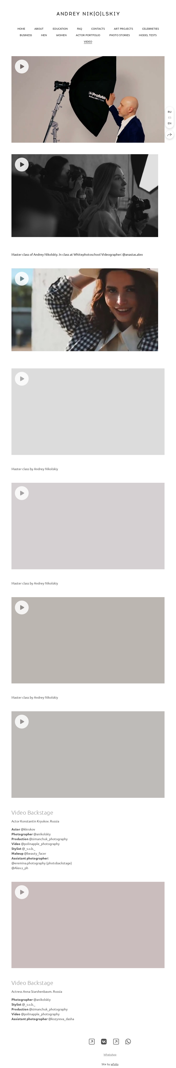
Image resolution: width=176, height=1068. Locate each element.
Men (44, 35)
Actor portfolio (88, 35)
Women (61, 35)
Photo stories (119, 35)
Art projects (123, 28)
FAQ (79, 28)
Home (21, 28)
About (39, 28)
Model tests (148, 35)
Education (60, 28)
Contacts (98, 28)
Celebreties (150, 28)
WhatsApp (110, 1060)
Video (88, 41)
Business (26, 35)
